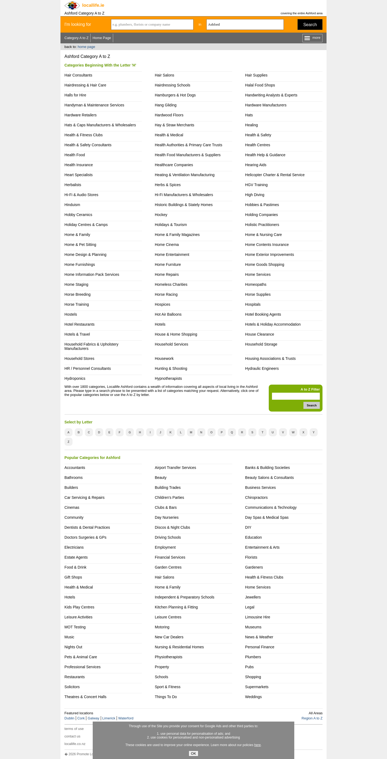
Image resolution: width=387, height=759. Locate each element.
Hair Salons (164, 75)
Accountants (74, 467)
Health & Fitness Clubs (83, 135)
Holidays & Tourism (171, 224)
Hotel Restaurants (79, 324)
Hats (249, 115)
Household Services (171, 344)
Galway (93, 718)
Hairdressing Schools (172, 85)
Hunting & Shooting (171, 368)
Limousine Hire (257, 617)
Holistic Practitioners (262, 224)
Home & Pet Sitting (80, 244)
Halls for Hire (75, 95)
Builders (71, 487)
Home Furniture (168, 264)
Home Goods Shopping (264, 264)
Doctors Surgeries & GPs (85, 537)
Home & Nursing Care (263, 234)
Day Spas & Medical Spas (267, 517)
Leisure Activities (78, 617)
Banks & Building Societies (267, 467)
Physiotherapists (168, 657)
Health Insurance (78, 165)
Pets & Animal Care (80, 657)
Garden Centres (168, 567)
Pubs (249, 667)
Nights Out (73, 647)
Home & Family (77, 234)
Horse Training (76, 304)
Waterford (126, 718)
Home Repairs (167, 274)
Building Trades (168, 487)
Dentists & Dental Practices (87, 527)
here (257, 745)
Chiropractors (256, 497)
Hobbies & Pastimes (262, 205)
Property (162, 667)
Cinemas (71, 507)
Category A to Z (76, 38)
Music (69, 637)
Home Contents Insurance (267, 244)
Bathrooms (73, 477)
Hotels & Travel (77, 334)
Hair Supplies (256, 75)
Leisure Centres (168, 617)
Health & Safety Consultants (88, 145)
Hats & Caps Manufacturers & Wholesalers (100, 125)
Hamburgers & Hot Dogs (175, 95)
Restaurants (74, 677)
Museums (253, 627)
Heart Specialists (78, 175)
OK (193, 753)
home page (86, 47)
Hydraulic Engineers (262, 368)
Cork (81, 718)
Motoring (162, 627)
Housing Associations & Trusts (270, 358)
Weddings (253, 697)
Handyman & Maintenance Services (94, 105)
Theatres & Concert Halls (85, 697)
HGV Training (256, 185)
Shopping (253, 677)
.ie (93, 5)
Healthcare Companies (174, 165)
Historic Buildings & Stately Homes (184, 205)
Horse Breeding (77, 294)
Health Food (74, 155)
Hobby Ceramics (78, 215)
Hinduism (72, 205)
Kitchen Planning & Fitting (176, 607)
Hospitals (253, 304)
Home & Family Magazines (177, 234)
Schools (161, 677)
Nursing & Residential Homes (179, 647)
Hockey (161, 215)
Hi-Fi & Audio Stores (81, 195)
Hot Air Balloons (168, 314)
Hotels (160, 324)
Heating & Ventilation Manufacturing (184, 175)
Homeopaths (255, 284)
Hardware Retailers (80, 115)
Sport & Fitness (168, 687)
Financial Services (170, 557)
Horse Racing (166, 294)
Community (74, 517)
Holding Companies (261, 215)
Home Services (258, 274)
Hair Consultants (78, 75)
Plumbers (253, 657)
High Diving (254, 195)
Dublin (69, 718)
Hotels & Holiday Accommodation (273, 324)
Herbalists (72, 185)
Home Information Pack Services (91, 274)
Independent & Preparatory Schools (184, 597)
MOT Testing (75, 627)
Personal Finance (259, 647)
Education (253, 537)
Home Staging (76, 284)
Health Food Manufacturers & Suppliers (188, 155)
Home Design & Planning (85, 254)
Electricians (74, 547)
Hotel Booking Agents (263, 314)
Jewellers (253, 597)
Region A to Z (312, 718)
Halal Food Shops (260, 85)
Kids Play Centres (79, 607)
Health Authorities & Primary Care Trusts (188, 145)
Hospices (162, 304)
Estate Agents (76, 557)
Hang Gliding (166, 105)
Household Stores (79, 358)
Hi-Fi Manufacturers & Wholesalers (184, 195)
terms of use (74, 729)
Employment (165, 547)
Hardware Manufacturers (265, 105)
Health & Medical (169, 135)
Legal (249, 607)
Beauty (161, 477)
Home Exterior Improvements (269, 254)
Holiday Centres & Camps (86, 224)
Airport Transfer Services (175, 467)
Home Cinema (167, 244)
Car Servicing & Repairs (84, 497)
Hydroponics (74, 378)
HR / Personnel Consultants (87, 368)
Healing (251, 125)
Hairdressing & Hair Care (85, 85)
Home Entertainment (172, 254)
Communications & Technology (271, 507)
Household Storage (261, 344)
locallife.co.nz (74, 744)
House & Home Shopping (176, 334)
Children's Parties (169, 497)
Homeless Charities (171, 284)
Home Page (101, 38)
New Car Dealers (169, 637)
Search (310, 24)
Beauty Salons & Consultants (269, 477)
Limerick (108, 718)
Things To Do (166, 697)
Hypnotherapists (168, 378)
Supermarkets (256, 687)
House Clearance (259, 334)
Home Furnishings (79, 264)
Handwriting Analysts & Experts (271, 95)
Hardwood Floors (169, 115)
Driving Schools (168, 537)
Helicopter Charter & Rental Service (275, 175)
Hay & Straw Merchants (174, 125)
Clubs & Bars (166, 507)
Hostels (70, 314)
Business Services (260, 487)
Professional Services (82, 667)
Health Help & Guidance (265, 155)
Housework (164, 358)
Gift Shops (73, 577)
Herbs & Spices (168, 185)
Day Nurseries (167, 517)
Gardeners (254, 567)
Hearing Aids (255, 165)
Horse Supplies (258, 294)
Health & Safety (258, 135)
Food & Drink (75, 567)
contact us (72, 736)
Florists (251, 557)
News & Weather (259, 637)
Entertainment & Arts (262, 547)
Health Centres (257, 145)
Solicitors (72, 687)
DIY (248, 527)
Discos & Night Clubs (172, 527)
